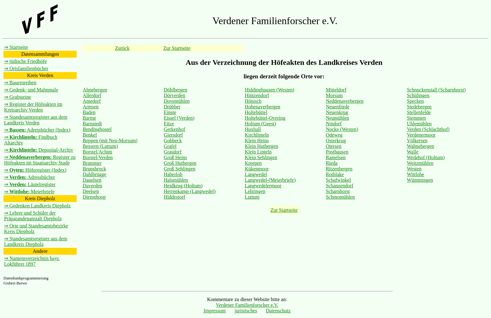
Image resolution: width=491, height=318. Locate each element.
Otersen (333, 146)
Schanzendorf (339, 185)
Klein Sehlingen (261, 157)
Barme (89, 118)
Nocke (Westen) (342, 129)
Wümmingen (420, 180)
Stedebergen (419, 106)
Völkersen (417, 140)
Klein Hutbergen (261, 146)
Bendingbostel (97, 129)
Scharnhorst (337, 191)
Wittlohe (415, 174)
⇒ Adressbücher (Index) (37, 130)
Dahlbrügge (94, 174)
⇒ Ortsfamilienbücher (26, 68)
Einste (170, 112)
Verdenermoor (421, 135)
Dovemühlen (177, 101)
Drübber (172, 106)
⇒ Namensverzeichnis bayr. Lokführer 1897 (32, 261)
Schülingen (418, 95)
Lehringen (255, 191)
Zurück (122, 48)
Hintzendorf (257, 95)
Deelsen (91, 191)
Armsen (91, 106)
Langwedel (256, 174)
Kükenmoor (257, 168)
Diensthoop (94, 197)
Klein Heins (257, 140)
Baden (89, 112)
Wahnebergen (420, 146)
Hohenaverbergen (262, 106)
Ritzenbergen (339, 168)
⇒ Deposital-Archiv (38, 150)
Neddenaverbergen (345, 101)
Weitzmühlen (420, 163)
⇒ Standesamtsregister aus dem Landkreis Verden (35, 119)
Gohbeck (173, 140)
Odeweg (334, 135)
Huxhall (253, 129)
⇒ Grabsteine (17, 97)
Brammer (92, 163)
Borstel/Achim (97, 151)
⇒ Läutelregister (29, 184)
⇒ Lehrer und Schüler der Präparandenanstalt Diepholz (33, 215)
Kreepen (253, 163)
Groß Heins (175, 157)
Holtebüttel (256, 112)
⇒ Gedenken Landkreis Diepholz (37, 205)
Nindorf (334, 123)
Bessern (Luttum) (100, 146)
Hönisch (253, 101)
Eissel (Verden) (179, 118)
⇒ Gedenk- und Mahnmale (31, 89)
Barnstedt (92, 123)
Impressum (215, 310)
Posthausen (337, 151)
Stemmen (416, 118)
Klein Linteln (258, 151)
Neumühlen (337, 118)
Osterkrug (336, 140)
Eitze (169, 123)
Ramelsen (335, 157)
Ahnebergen (95, 89)
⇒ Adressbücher (29, 177)
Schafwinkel (338, 180)
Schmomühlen (340, 197)
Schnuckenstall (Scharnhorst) (436, 89)
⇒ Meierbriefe (29, 191)
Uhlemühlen (419, 123)
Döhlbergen (175, 89)
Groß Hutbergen (180, 163)
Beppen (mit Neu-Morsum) (110, 140)
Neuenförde (337, 106)
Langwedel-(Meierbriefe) (270, 180)
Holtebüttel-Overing (265, 118)
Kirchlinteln (257, 135)
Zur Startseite (176, 48)
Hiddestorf (174, 197)
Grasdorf (173, 151)
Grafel (170, 146)
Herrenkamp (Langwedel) (190, 191)
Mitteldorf (336, 89)
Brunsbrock (94, 168)
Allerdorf (92, 95)
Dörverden (174, 95)
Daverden (92, 185)
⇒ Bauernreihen (20, 82)
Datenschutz (278, 310)
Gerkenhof (174, 129)
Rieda (331, 163)
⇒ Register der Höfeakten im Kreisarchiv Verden (33, 107)
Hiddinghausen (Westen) (269, 89)
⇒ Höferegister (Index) (35, 170)
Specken (415, 101)
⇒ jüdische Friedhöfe (25, 61)
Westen (414, 168)
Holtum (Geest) (260, 123)
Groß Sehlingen (179, 168)
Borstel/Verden (98, 157)
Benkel (90, 135)
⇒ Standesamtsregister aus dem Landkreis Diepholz (35, 241)
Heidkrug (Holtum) (183, 185)
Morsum (334, 95)
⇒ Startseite (16, 47)
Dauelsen (92, 180)
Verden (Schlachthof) (428, 129)
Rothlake (335, 174)
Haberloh (173, 174)
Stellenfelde (419, 112)
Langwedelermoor (263, 185)
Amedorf (92, 101)
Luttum (252, 197)
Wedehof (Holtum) (426, 157)
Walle (412, 151)
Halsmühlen (176, 180)
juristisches (246, 310)
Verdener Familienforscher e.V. (247, 305)
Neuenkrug (337, 112)
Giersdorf (173, 135)
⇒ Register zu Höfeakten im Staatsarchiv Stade (40, 159)
